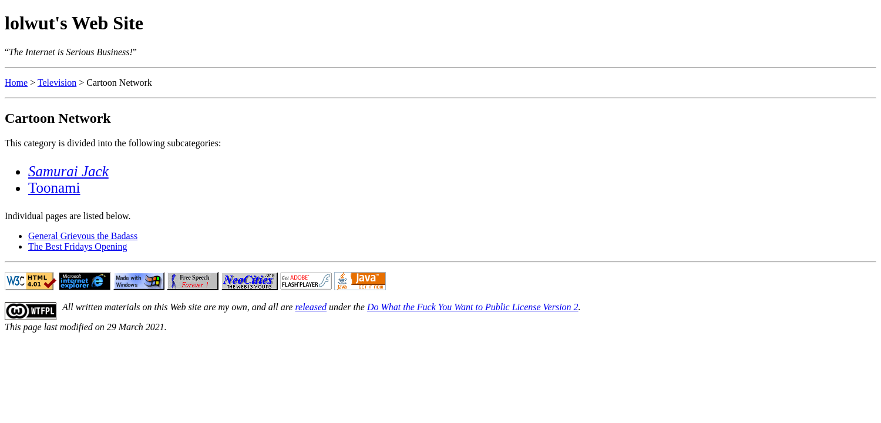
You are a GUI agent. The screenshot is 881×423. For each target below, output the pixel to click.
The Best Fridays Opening (77, 246)
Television (57, 83)
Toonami (54, 188)
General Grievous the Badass (82, 236)
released (311, 307)
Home (16, 83)
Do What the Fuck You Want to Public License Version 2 (473, 307)
